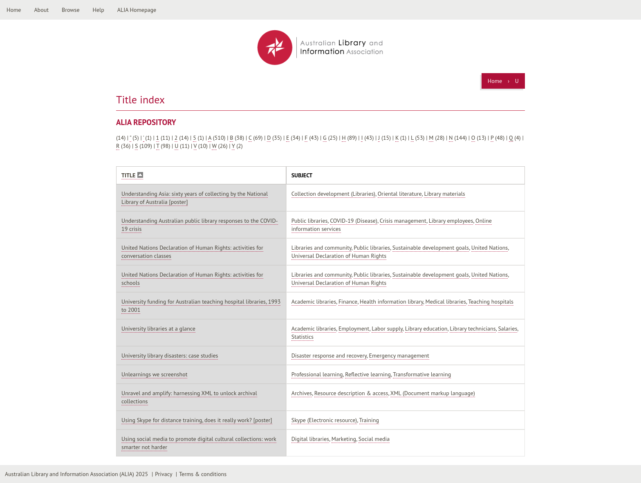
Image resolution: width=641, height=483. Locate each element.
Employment (354, 328)
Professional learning (317, 374)
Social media (374, 439)
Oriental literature (400, 193)
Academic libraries (313, 301)
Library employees (451, 220)
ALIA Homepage (136, 9)
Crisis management (403, 220)
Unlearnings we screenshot (154, 374)
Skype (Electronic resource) (324, 420)
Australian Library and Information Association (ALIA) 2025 (76, 474)
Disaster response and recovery (329, 355)
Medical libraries (446, 301)
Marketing (344, 439)
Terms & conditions (202, 474)
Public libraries (309, 220)
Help (98, 9)
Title (132, 175)
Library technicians (472, 328)
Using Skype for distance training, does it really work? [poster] (196, 420)
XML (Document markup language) (432, 393)
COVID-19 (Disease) (353, 220)
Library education (426, 328)
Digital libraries (310, 439)
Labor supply (387, 328)
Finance (347, 301)
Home (14, 9)
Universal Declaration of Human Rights (338, 255)
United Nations (489, 247)
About (41, 9)
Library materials (444, 193)
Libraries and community (321, 247)
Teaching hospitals (490, 301)
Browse (71, 9)
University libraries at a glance (158, 328)
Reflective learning (368, 374)
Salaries (507, 328)
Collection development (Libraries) (333, 193)
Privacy (163, 474)
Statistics (302, 336)
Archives (301, 393)
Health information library (391, 301)
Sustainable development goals (430, 247)
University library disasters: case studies (169, 355)
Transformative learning (422, 374)
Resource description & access (351, 393)
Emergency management (399, 355)
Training (369, 420)
